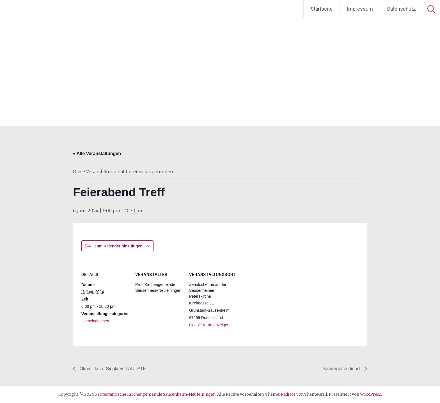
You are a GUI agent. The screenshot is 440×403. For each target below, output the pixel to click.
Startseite (322, 9)
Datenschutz (401, 9)
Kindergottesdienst (342, 368)
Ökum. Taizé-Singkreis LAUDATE (112, 368)
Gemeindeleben (95, 321)
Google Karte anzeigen (209, 325)
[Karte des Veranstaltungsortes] (272, 299)
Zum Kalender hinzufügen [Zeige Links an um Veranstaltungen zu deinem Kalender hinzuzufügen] (118, 246)
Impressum (360, 9)
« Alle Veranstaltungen (97, 153)
